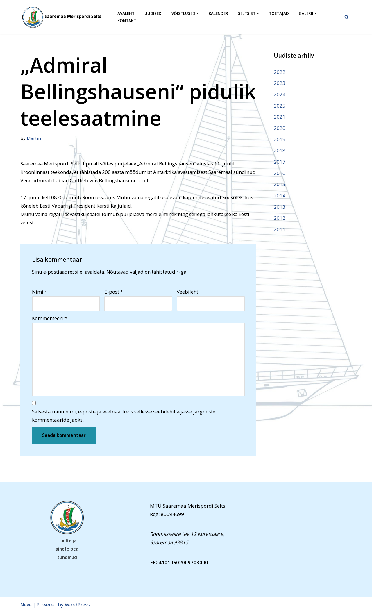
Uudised (153, 13)
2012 (279, 218)
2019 (279, 139)
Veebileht (187, 292)
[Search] (346, 17)
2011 (279, 230)
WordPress (77, 606)
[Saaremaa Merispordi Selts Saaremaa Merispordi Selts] (64, 17)
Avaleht (126, 13)
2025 (279, 105)
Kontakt (126, 21)
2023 (279, 83)
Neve (26, 606)
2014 (279, 196)
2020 (279, 128)
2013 (279, 207)
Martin (34, 138)
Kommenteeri (49, 318)
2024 (279, 94)
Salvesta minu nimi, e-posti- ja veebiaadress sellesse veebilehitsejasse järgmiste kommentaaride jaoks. (123, 416)
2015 (279, 185)
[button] (198, 14)
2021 (279, 117)
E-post (113, 292)
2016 (279, 173)
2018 (279, 151)
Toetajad (279, 13)
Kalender (218, 13)
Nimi (39, 292)
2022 (279, 72)
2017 (279, 162)
